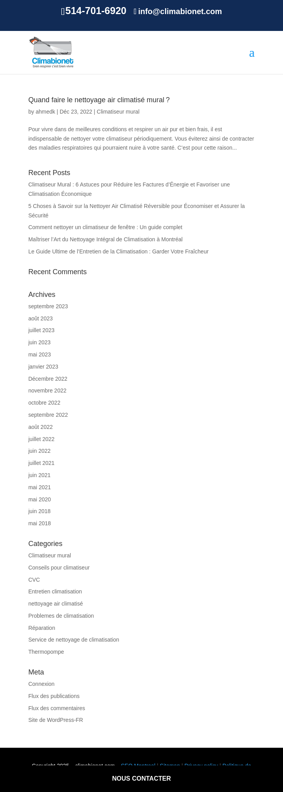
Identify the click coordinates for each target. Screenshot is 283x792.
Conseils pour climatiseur (58, 567)
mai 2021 (39, 487)
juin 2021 (39, 475)
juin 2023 (39, 342)
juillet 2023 (41, 330)
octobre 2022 (44, 403)
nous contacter (141, 778)
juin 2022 (39, 451)
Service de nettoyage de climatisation (73, 639)
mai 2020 (39, 499)
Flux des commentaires (56, 708)
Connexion (41, 684)
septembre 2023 (48, 306)
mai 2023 (39, 354)
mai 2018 (39, 523)
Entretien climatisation (55, 591)
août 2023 (40, 318)
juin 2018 (39, 511)
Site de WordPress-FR (55, 720)
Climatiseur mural (118, 111)
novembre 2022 (47, 390)
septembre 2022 (48, 415)
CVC (34, 580)
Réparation (41, 628)
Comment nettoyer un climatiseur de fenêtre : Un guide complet (105, 227)
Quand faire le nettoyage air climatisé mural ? (99, 100)
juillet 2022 (41, 439)
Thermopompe (46, 652)
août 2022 (40, 427)
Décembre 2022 (47, 379)
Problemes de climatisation (61, 616)
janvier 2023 (43, 366)
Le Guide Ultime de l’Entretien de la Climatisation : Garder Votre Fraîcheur (118, 251)
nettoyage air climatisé (55, 603)
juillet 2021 (41, 463)
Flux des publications (54, 696)
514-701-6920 (96, 10)
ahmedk (45, 111)
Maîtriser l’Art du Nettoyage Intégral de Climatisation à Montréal (105, 239)
